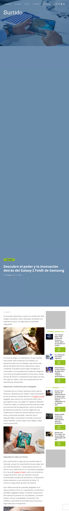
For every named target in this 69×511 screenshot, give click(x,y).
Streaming (8, 4)
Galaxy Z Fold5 (38, 396)
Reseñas (26, 4)
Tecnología (17, 4)
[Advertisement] (56, 320)
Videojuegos (46, 4)
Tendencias (36, 4)
